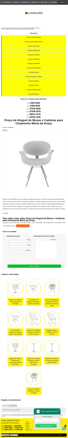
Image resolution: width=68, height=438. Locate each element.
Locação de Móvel (33, 94)
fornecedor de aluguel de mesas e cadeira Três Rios (33, 302)
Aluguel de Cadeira (34, 46)
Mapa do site (28, 430)
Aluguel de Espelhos (33, 50)
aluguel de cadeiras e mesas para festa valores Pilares (51, 360)
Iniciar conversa (46, 426)
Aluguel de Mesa (33, 72)
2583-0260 (6, 2)
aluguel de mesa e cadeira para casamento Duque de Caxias (15, 361)
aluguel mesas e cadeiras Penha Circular (51, 332)
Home (27, 422)
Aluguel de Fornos (34, 59)
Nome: (19, 240)
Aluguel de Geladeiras (33, 68)
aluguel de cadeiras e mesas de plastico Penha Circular (33, 332)
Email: (19, 246)
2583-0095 (15, 2)
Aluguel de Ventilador (33, 89)
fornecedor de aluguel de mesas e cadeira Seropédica (15, 332)
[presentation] (18, 258)
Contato (27, 428)
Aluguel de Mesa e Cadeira (33, 76)
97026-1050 (53, 2)
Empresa (27, 423)
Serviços (33, 33)
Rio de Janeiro (13, 405)
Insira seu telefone (47, 416)
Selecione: (5, 405)
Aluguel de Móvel (33, 81)
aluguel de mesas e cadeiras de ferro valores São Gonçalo (33, 361)
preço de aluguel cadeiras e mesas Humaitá (34, 391)
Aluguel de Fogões (34, 55)
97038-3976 (34, 2)
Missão (27, 425)
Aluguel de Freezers (33, 63)
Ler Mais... (6, 213)
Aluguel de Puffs (33, 85)
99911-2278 (44, 2)
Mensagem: (46, 249)
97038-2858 (25, 2)
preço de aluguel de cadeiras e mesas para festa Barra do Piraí (51, 302)
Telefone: (19, 251)
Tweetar (5, 130)
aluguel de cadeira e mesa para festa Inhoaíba (15, 302)
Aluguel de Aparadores (33, 37)
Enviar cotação (34, 266)
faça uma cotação (23, 226)
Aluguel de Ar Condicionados (34, 41)
